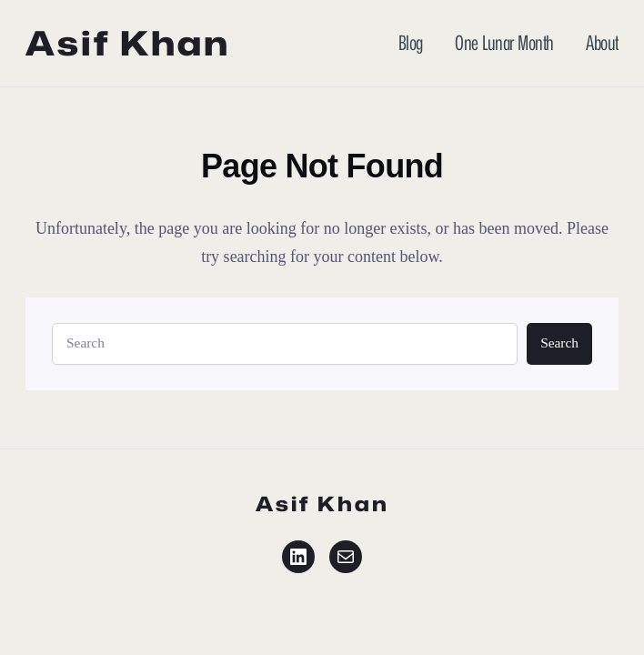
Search (559, 342)
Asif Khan (127, 42)
